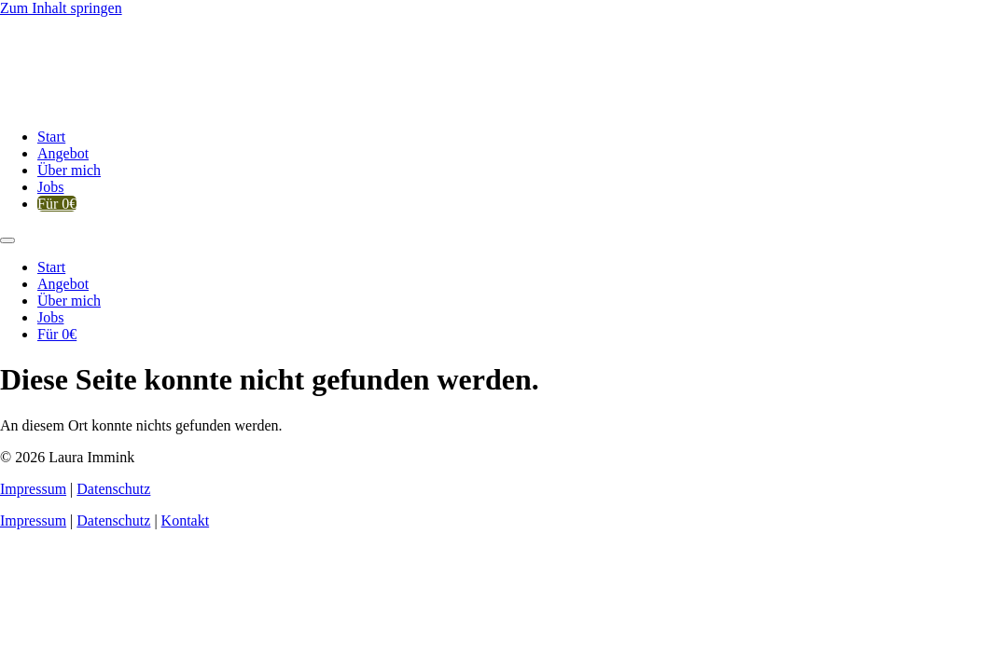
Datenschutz (113, 489)
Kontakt (185, 520)
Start (51, 136)
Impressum (33, 489)
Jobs (50, 187)
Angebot (63, 153)
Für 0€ (56, 204)
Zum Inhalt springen (61, 8)
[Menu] (7, 240)
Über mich (69, 170)
